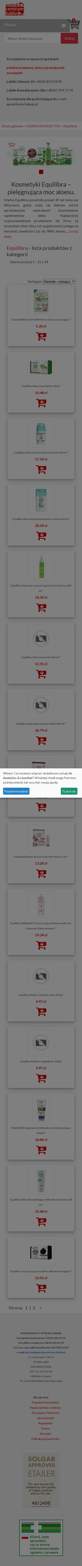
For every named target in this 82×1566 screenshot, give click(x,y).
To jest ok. (69, 791)
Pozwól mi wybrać (16, 791)
